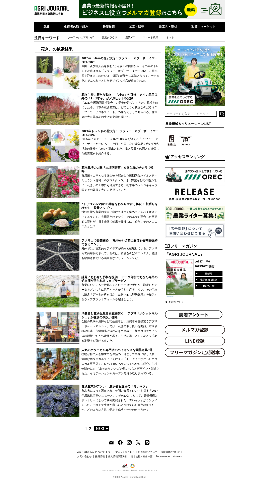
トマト (170, 37)
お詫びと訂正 (176, 301)
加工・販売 (136, 26)
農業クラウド (109, 37)
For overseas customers (169, 456)
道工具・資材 (168, 26)
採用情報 (100, 456)
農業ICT (130, 37)
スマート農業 (150, 37)
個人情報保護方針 (117, 456)
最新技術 (109, 26)
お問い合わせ (84, 456)
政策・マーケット (203, 26)
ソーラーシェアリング (81, 37)
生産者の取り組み (76, 26)
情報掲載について (170, 452)
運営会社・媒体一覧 (141, 456)
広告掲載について (147, 452)
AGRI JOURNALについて (91, 452)
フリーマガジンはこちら (121, 452)
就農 (47, 26)
